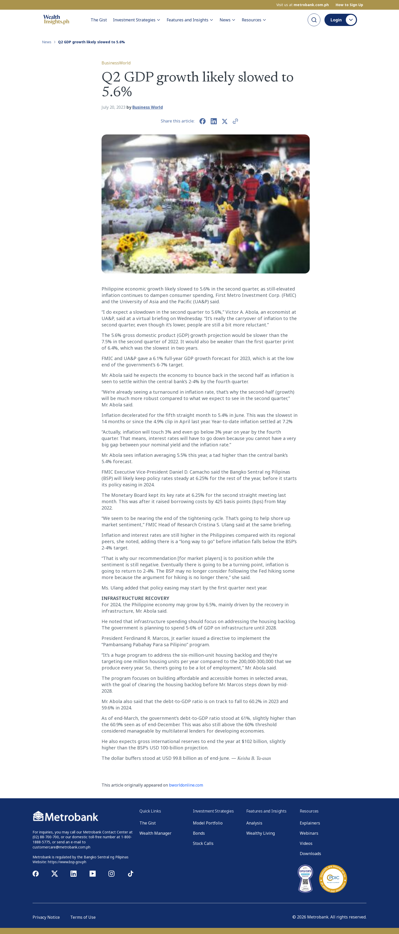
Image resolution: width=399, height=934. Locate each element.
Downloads (310, 853)
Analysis (254, 823)
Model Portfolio (208, 823)
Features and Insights (190, 20)
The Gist (99, 20)
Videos (306, 843)
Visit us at (302, 5)
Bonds (199, 833)
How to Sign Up (349, 5)
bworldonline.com (186, 785)
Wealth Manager (155, 833)
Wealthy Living (260, 833)
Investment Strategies (137, 20)
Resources (254, 20)
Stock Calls (203, 843)
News (228, 20)
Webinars (309, 833)
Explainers (310, 823)
